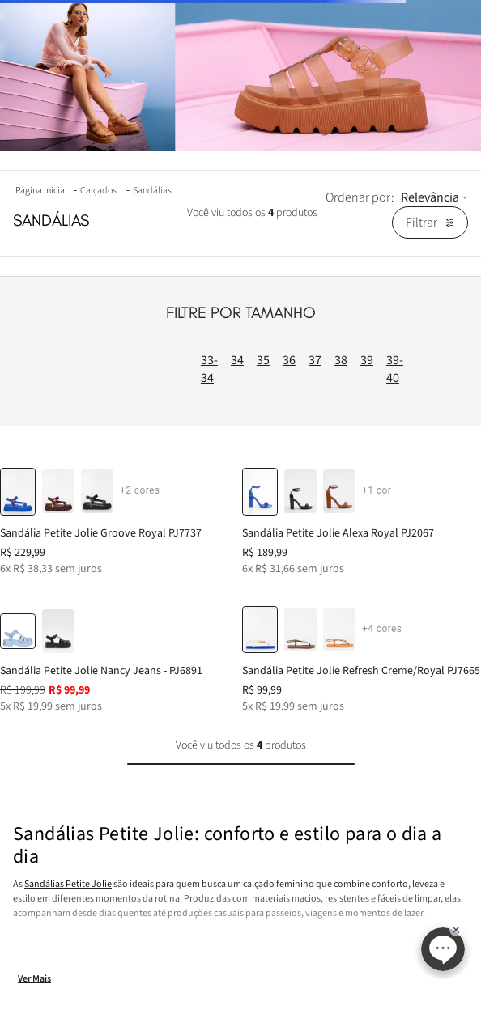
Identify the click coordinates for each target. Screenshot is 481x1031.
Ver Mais (34, 979)
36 (289, 360)
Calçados (98, 190)
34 (237, 360)
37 (315, 360)
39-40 (394, 369)
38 (340, 360)
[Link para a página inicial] (42, 190)
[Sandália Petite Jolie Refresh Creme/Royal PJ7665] (361, 654)
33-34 (209, 369)
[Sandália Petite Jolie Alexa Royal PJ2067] (361, 516)
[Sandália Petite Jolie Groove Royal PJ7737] (119, 516)
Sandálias (152, 190)
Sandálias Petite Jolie (68, 884)
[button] (58, 491)
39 (366, 360)
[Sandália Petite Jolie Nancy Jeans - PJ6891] (119, 654)
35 (263, 360)
